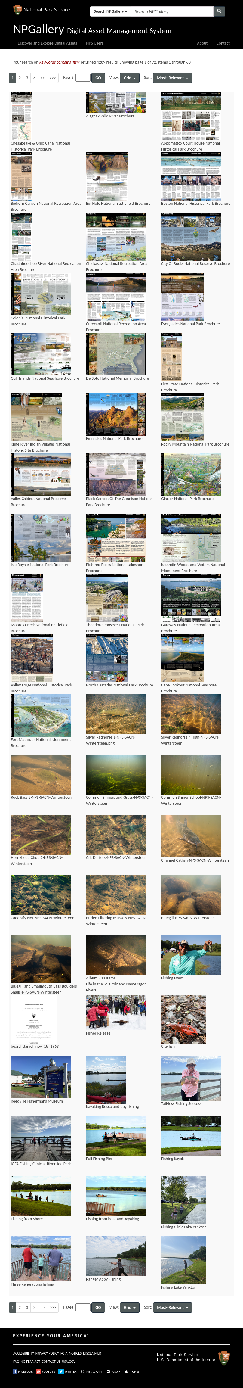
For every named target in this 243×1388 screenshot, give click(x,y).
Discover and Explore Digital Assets (47, 43)
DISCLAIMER (92, 1353)
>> (42, 77)
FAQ (16, 1361)
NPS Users (94, 43)
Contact (223, 43)
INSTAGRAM (91, 1372)
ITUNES (132, 1372)
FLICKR (113, 1372)
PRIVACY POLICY (47, 1353)
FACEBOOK (23, 1372)
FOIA (63, 1353)
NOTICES (75, 1353)
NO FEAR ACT (30, 1361)
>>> (53, 77)
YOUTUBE (45, 1372)
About (202, 43)
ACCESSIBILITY (23, 1353)
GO (98, 77)
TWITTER (67, 1372)
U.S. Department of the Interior (186, 1360)
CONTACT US (51, 1361)
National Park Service (177, 1355)
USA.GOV (68, 1361)
